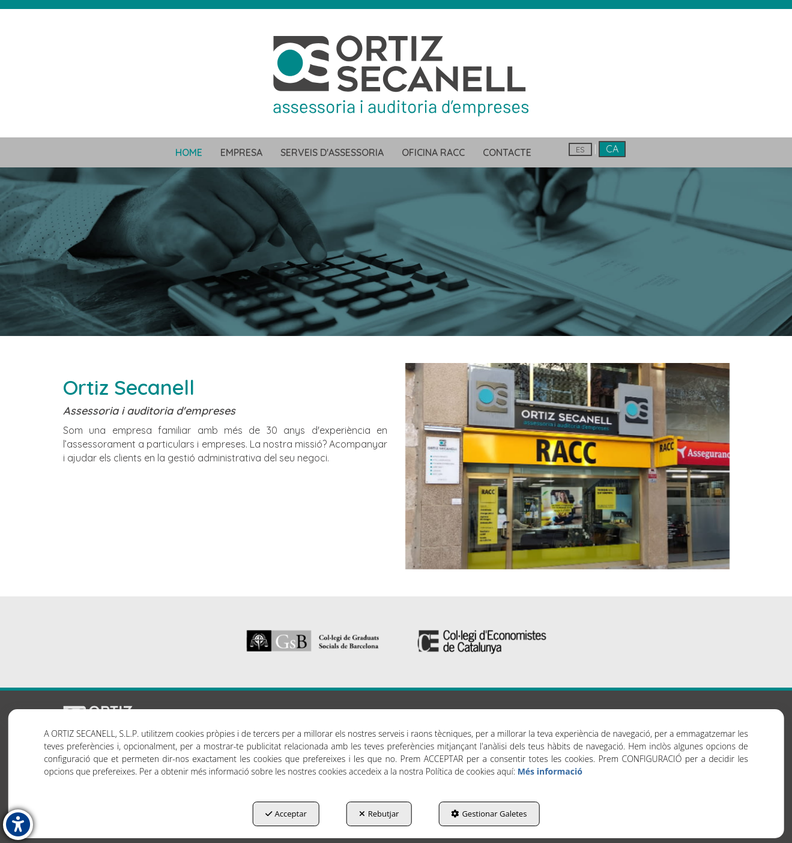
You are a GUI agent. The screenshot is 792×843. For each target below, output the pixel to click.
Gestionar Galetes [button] (489, 813)
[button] (396, 74)
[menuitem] (188, 152)
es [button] (580, 149)
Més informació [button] (550, 771)
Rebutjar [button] (379, 813)
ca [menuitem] (612, 149)
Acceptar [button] (286, 813)
